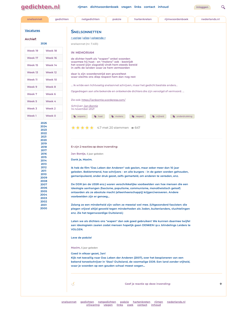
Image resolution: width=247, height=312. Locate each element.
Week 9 (32, 86)
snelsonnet (34, 19)
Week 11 (32, 79)
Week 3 (32, 108)
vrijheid (158, 116)
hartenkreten (143, 19)
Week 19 (32, 50)
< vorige (76, 37)
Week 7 (32, 94)
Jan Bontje (91, 105)
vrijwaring (93, 304)
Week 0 (51, 115)
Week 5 (32, 101)
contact (149, 7)
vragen (126, 7)
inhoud (163, 7)
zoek (130, 304)
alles (86, 37)
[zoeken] (222, 7)
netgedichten (91, 19)
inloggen (202, 7)
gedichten (62, 19)
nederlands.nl (210, 19)
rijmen (82, 7)
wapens (79, 116)
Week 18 (51, 50)
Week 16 (51, 57)
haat (98, 116)
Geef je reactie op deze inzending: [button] (121, 284)
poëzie (116, 19)
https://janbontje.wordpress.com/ (104, 99)
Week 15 (32, 65)
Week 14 (51, 65)
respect (137, 116)
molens (117, 116)
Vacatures (32, 30)
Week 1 (31, 115)
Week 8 (51, 86)
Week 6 (51, 94)
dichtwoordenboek (104, 7)
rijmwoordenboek (176, 19)
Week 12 (51, 72)
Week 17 (32, 57)
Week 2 (51, 108)
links (137, 7)
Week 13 (32, 72)
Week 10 (51, 79)
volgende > (98, 37)
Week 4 (51, 101)
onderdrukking (182, 116)
